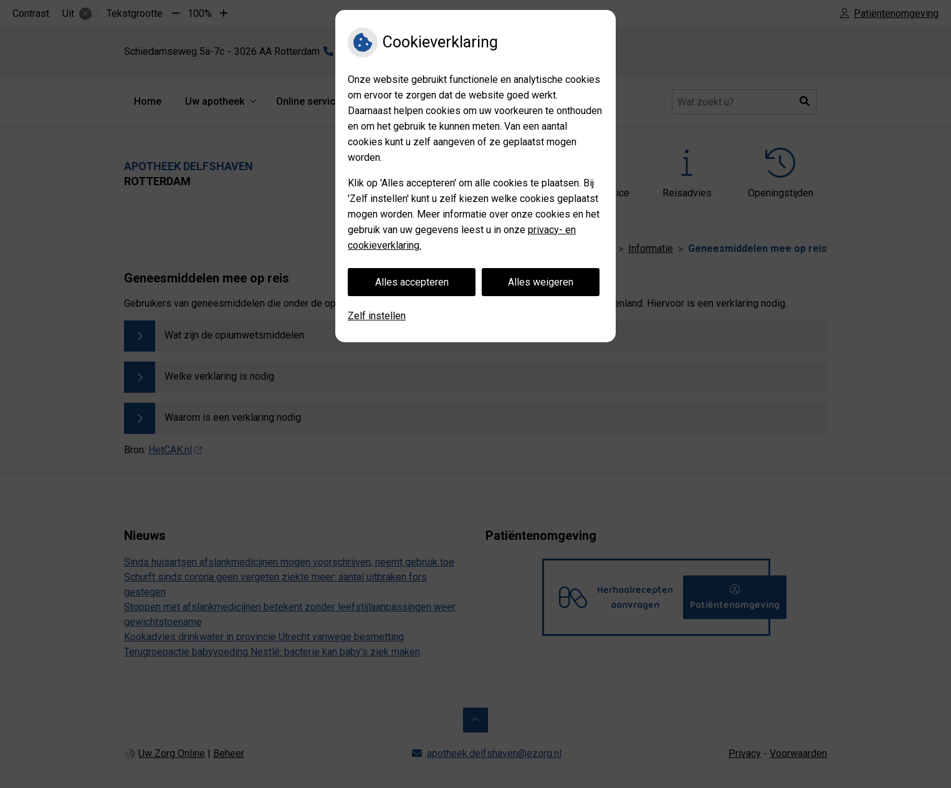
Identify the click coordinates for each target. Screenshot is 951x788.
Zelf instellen (377, 316)
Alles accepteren (412, 282)
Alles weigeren (540, 282)
